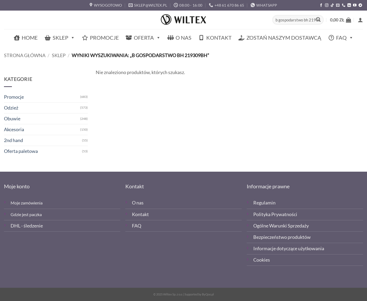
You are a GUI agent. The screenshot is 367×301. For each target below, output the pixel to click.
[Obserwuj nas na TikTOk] (332, 5)
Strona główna (24, 55)
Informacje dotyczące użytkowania (288, 248)
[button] (340, 20)
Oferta (147, 37)
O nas (183, 37)
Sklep (64, 37)
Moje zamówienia (27, 202)
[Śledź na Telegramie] (360, 5)
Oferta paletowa (21, 151)
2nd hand (13, 140)
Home (30, 37)
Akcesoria (14, 129)
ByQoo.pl (208, 294)
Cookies (261, 260)
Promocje (104, 37)
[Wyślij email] (338, 5)
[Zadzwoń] (343, 5)
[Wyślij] (318, 20)
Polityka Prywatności (275, 214)
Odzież (11, 108)
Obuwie (12, 118)
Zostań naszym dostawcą (283, 37)
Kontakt (219, 37)
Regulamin (264, 203)
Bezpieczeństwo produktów (282, 237)
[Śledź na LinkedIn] (349, 5)
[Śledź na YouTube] (354, 5)
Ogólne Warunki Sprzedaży (281, 226)
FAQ (345, 37)
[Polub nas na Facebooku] (321, 5)
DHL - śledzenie (27, 226)
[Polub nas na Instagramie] (326, 5)
